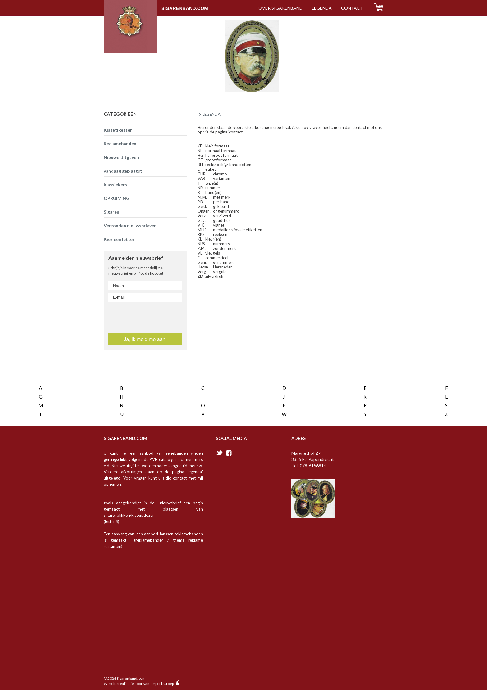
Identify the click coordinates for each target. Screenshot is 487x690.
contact (352, 8)
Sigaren (111, 211)
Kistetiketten (118, 130)
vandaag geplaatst (123, 171)
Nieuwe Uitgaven (121, 157)
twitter (219, 446)
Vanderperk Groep (158, 677)
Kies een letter (119, 239)
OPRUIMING (117, 198)
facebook (229, 447)
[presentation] (145, 368)
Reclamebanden (120, 143)
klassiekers (115, 184)
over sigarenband (280, 8)
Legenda (322, 8)
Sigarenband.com (156, 5)
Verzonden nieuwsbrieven (130, 225)
